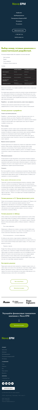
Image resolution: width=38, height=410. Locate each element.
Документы (4, 373)
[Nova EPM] (19, 4)
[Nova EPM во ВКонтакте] (12, 383)
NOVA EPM (4, 349)
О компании (19, 24)
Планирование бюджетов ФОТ (19, 18)
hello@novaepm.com (19, 37)
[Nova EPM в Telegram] (3, 383)
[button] (19, 30)
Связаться (4, 366)
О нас (3, 364)
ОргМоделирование (19, 15)
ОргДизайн (19, 12)
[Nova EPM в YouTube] (9, 383)
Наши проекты (5, 370)
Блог (3, 368)
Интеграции (19, 21)
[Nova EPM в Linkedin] (6, 383)
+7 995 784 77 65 (19, 34)
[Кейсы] (19, 302)
